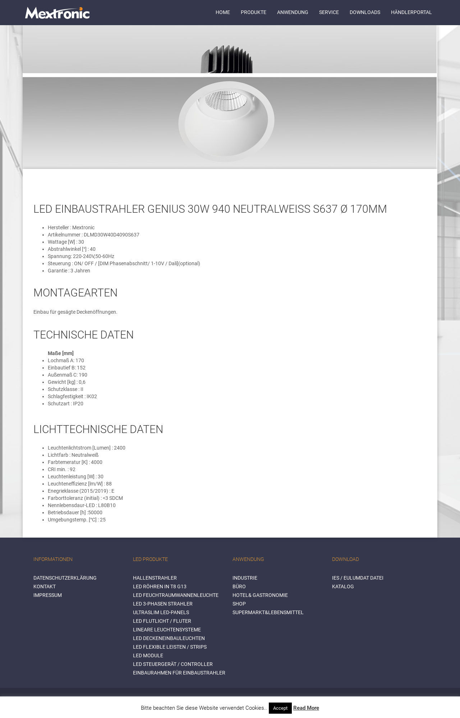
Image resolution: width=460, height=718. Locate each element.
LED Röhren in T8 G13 (160, 586)
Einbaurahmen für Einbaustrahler (179, 673)
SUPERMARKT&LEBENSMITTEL (268, 612)
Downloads (365, 12)
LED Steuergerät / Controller (173, 664)
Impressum (47, 595)
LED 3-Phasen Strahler (163, 604)
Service (329, 12)
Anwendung (292, 12)
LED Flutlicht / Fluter (162, 621)
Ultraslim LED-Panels (161, 612)
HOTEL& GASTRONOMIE (260, 595)
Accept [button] (280, 708)
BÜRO (239, 586)
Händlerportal (411, 12)
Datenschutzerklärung (65, 578)
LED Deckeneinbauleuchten (169, 638)
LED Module (148, 655)
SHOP (239, 604)
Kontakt (44, 586)
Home (223, 12)
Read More (306, 708)
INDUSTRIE (245, 578)
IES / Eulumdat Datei (357, 578)
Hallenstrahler (155, 578)
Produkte (253, 12)
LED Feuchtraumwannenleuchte (175, 595)
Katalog (343, 586)
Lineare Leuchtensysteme (167, 629)
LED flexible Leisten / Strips (170, 647)
